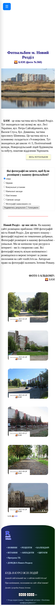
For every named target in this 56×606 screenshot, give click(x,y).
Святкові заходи (12, 200)
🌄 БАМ (14, 516)
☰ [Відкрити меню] (7, 6)
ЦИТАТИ (43, 553)
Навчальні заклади (13, 191)
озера (7, 179)
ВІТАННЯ (12, 553)
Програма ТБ (14, 558)
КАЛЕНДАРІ (42, 548)
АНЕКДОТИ (28, 553)
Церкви (8, 183)
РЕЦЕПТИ (27, 548)
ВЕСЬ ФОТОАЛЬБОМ (38, 157)
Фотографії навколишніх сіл (17, 204)
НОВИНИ (12, 548)
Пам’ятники (10, 195)
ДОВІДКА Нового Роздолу (20, 563)
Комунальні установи (14, 187)
